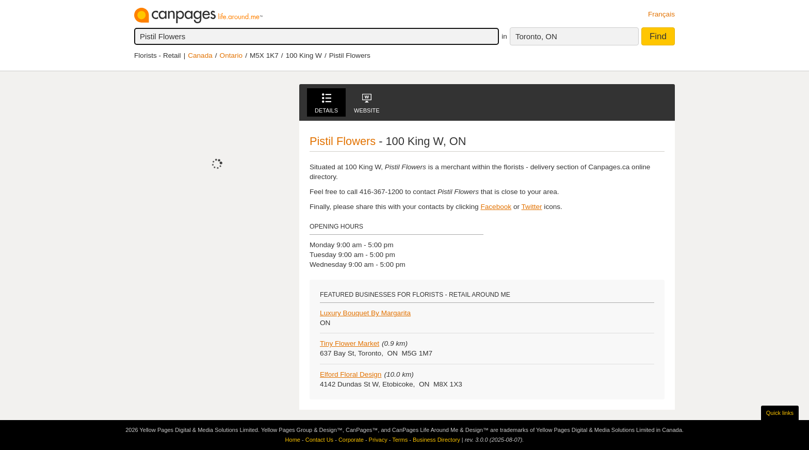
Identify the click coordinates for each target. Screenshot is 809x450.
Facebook (495, 207)
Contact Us (319, 440)
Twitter (532, 207)
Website (367, 103)
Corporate (351, 440)
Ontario (231, 55)
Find (658, 36)
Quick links (780, 413)
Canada (200, 55)
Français (661, 14)
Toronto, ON (536, 36)
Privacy (378, 440)
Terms (400, 440)
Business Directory (436, 440)
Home (292, 440)
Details (326, 103)
